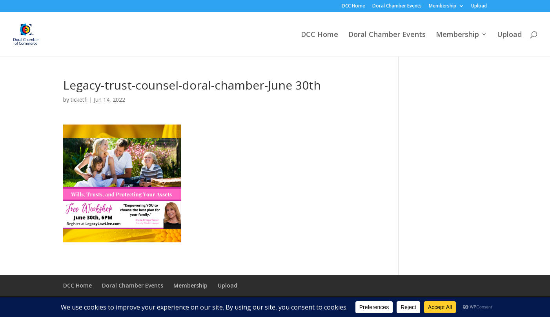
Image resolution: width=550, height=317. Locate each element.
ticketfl (79, 99)
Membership (442, 6)
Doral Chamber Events (397, 6)
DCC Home (353, 6)
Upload (479, 6)
